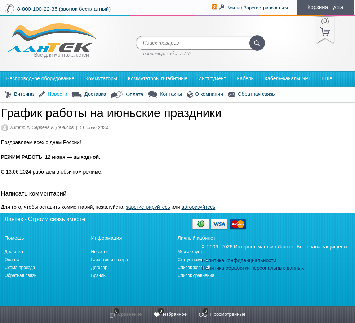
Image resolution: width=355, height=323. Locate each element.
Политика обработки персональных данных (253, 268)
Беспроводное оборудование (40, 78)
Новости (53, 94)
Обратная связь (251, 94)
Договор (99, 267)
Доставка (89, 94)
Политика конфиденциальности (239, 260)
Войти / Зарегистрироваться (257, 7)
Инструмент (212, 78)
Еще (327, 78)
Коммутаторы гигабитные (157, 78)
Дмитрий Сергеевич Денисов (42, 127)
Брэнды (99, 275)
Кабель (245, 78)
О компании (205, 94)
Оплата (127, 94)
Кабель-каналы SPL (288, 78)
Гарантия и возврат (110, 259)
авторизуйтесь (198, 207)
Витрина (19, 94)
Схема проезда (20, 267)
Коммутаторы (101, 78)
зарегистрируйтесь (148, 207)
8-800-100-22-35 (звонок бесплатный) (64, 9)
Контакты (165, 94)
